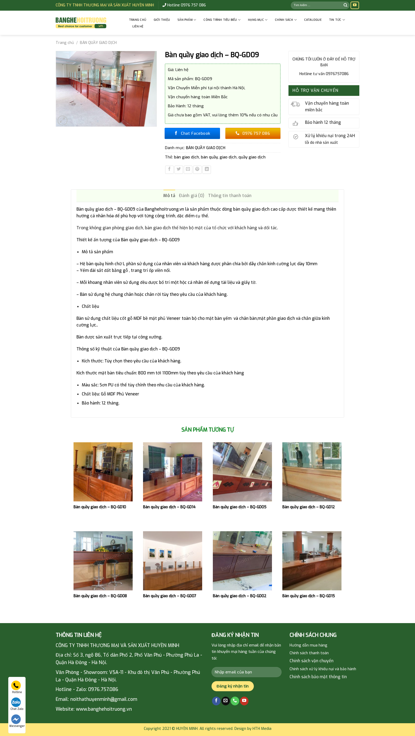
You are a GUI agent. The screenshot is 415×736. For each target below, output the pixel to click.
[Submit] (345, 5)
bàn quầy (209, 157)
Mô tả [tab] (169, 195)
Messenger (17, 721)
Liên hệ (138, 26)
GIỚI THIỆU (162, 20)
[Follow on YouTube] (355, 5)
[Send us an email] (225, 701)
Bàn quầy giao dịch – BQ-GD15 (308, 596)
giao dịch (228, 157)
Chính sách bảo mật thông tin (318, 677)
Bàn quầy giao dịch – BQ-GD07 (169, 596)
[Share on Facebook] (169, 170)
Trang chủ (137, 20)
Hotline (16, 687)
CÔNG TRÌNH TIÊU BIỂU (222, 19)
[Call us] (235, 701)
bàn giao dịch (186, 157)
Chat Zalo (16, 704)
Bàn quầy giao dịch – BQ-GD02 (239, 596)
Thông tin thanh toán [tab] (229, 195)
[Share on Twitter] (178, 170)
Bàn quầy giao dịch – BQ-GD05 (239, 507)
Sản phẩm (186, 19)
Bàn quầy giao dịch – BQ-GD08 (100, 596)
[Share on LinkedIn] (206, 170)
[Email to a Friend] (188, 170)
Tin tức (337, 19)
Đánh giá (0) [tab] (191, 195)
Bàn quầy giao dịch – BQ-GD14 (169, 507)
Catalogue (313, 20)
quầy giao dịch (252, 157)
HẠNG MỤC (257, 19)
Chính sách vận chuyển (311, 661)
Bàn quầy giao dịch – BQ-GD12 (308, 507)
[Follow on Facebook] (216, 701)
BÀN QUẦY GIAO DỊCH (98, 42)
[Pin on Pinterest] (197, 170)
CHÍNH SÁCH (286, 19)
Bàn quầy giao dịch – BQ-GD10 (100, 507)
